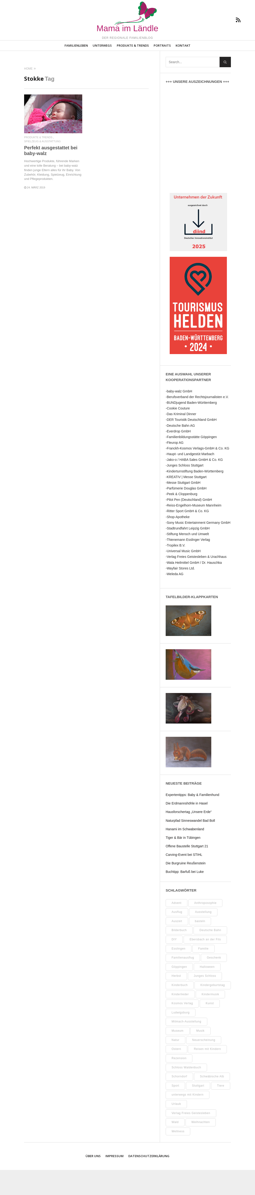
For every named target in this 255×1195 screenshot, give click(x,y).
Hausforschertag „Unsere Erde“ (189, 837)
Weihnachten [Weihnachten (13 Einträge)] (200, 1147)
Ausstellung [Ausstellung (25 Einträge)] (203, 937)
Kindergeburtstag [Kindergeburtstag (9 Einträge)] (212, 1010)
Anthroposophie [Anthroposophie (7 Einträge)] (205, 928)
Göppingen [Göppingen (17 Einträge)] (179, 992)
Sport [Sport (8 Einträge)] (175, 1110)
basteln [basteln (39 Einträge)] (200, 946)
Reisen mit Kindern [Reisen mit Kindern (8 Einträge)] (207, 1074)
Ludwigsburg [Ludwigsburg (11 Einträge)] (181, 1037)
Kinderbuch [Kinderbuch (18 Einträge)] (180, 1010)
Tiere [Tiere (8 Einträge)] (220, 1110)
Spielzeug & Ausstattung (42, 166)
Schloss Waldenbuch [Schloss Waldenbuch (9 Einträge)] (186, 1092)
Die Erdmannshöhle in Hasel (186, 828)
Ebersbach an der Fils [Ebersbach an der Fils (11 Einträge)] (205, 964)
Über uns (93, 1181)
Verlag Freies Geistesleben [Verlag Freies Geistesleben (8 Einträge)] (191, 1138)
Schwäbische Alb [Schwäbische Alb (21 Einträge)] (212, 1101)
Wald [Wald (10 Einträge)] (175, 1147)
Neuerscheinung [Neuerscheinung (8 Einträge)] (203, 1065)
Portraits (162, 70)
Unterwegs (102, 70)
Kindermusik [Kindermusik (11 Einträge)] (210, 1019)
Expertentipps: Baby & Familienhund (192, 820)
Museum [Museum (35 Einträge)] (178, 1055)
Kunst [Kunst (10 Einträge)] (210, 1028)
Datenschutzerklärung (148, 1181)
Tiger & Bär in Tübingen (183, 863)
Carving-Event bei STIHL (184, 880)
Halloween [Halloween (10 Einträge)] (207, 992)
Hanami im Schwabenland (185, 854)
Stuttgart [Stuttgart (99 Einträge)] (198, 1110)
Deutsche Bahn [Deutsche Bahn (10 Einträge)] (210, 955)
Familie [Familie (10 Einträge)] (203, 973)
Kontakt (183, 70)
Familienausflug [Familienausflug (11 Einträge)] (183, 982)
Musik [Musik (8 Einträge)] (200, 1055)
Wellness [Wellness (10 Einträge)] (178, 1156)
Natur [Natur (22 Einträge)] (175, 1065)
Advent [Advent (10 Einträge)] (177, 928)
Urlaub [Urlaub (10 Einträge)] (176, 1129)
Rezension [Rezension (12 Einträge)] (179, 1083)
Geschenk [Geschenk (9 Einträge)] (214, 982)
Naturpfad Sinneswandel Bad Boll (190, 846)
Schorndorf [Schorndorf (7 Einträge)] (179, 1101)
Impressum (114, 1181)
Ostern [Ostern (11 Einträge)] (176, 1074)
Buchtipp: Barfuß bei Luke (185, 897)
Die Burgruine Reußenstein (186, 888)
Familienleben (76, 70)
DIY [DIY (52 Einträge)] (174, 964)
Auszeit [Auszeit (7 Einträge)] (177, 946)
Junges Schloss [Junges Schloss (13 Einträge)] (205, 1001)
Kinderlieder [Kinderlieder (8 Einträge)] (180, 1019)
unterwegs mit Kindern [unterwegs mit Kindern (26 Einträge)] (187, 1119)
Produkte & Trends (133, 70)
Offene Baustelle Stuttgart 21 (187, 871)
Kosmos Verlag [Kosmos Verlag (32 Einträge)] (182, 1028)
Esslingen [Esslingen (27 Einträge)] (179, 973)
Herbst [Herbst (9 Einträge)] (176, 1001)
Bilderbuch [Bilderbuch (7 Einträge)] (179, 955)
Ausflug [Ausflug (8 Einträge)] (177, 937)
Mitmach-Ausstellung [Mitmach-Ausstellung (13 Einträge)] (186, 1046)
